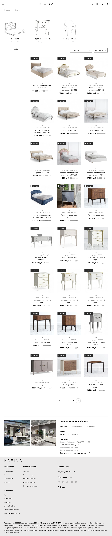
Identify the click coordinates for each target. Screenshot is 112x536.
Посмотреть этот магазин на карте (75, 453)
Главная (7, 10)
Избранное (8, 499)
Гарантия (26, 471)
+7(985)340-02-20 (66, 471)
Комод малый (68, 385)
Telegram (71, 442)
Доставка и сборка (29, 479)
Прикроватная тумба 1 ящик (96, 343)
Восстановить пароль (12, 513)
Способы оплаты (29, 482)
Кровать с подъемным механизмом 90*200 (69, 174)
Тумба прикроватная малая (69, 216)
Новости (7, 482)
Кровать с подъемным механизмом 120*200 (42, 216)
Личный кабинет (10, 506)
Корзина (7, 502)
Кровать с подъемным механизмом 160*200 (96, 174)
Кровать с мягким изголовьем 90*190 (96, 89)
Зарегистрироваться (11, 510)
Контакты (7, 475)
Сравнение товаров (11, 495)
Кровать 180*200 (96, 130)
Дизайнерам (8, 479)
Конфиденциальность (30, 486)
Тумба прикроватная (96, 215)
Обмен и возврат (29, 475)
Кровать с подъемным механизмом (42, 86)
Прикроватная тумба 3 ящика (96, 258)
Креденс (41, 385)
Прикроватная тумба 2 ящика (69, 301)
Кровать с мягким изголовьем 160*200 (68, 89)
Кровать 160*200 (69, 130)
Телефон (63, 442)
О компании (8, 471)
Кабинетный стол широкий (42, 258)
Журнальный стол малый (96, 386)
